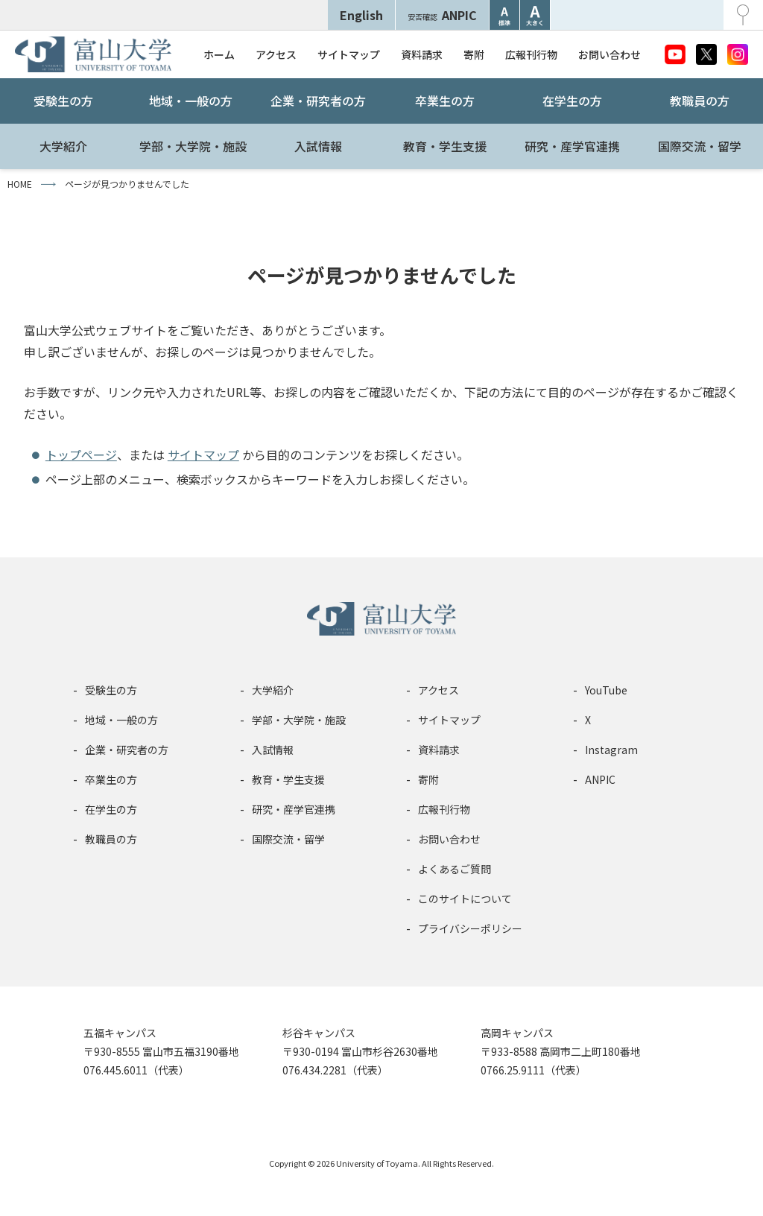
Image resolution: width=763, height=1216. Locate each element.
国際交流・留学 (699, 146)
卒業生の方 (445, 101)
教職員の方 (699, 101)
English (361, 15)
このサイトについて (465, 898)
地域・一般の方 (190, 101)
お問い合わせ (609, 54)
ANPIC (442, 15)
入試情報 (318, 146)
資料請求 (422, 54)
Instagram (611, 749)
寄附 (473, 54)
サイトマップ (348, 54)
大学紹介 (63, 146)
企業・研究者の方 (318, 101)
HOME (19, 183)
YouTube (606, 690)
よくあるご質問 (454, 868)
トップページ (81, 454)
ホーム (219, 54)
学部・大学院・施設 (193, 146)
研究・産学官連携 (572, 146)
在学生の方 (572, 101)
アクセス (276, 54)
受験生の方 (63, 101)
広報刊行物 (531, 54)
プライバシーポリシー (470, 928)
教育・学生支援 (445, 146)
